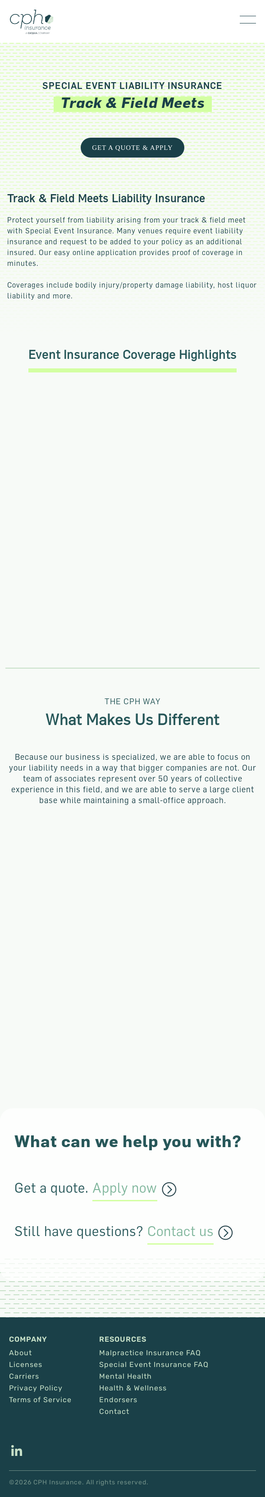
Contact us (180, 1231)
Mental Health (125, 1376)
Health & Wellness (133, 1388)
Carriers (24, 1376)
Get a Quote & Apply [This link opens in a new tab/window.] (132, 147)
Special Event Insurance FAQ (154, 1364)
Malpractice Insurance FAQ (150, 1353)
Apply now (124, 1188)
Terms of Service (40, 1400)
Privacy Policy (36, 1388)
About (20, 1353)
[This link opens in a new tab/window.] (16, 1452)
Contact (114, 1411)
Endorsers (118, 1400)
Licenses (25, 1364)
